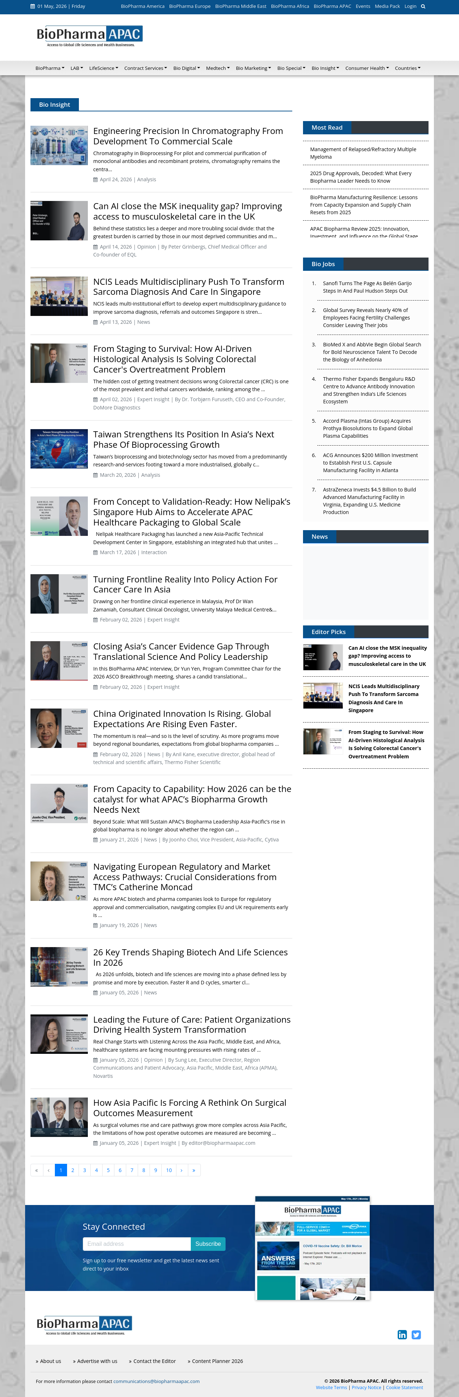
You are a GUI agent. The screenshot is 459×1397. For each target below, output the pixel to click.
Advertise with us (95, 1361)
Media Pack (387, 6)
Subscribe (208, 1244)
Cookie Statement (404, 1387)
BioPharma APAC (332, 6)
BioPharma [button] (48, 68)
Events (363, 6)
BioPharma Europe (190, 6)
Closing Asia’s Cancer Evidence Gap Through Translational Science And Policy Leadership (181, 651)
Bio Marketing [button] (251, 68)
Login (410, 6)
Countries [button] (406, 68)
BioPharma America (143, 6)
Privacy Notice (366, 1387)
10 (169, 1170)
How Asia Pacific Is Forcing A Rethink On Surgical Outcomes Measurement (190, 1107)
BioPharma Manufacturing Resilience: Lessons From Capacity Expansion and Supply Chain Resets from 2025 (364, 207)
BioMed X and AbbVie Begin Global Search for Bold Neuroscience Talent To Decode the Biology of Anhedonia (372, 352)
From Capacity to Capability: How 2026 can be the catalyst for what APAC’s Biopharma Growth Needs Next (192, 799)
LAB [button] (75, 68)
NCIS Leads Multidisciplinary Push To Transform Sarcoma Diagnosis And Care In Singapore (188, 286)
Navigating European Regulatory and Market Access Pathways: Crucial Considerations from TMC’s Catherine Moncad (185, 876)
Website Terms (331, 1387)
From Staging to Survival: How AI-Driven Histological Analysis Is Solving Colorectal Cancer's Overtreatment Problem (174, 358)
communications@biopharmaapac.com (156, 1381)
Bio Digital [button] (184, 68)
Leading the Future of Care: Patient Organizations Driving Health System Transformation (192, 1024)
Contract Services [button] (144, 68)
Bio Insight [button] (323, 68)
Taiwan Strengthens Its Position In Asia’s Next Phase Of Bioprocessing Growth (183, 439)
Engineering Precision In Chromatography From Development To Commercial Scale (188, 136)
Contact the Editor (152, 1361)
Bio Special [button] (289, 68)
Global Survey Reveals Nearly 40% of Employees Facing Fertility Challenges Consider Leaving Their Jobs (366, 317)
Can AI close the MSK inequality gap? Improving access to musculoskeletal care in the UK (187, 211)
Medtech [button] (216, 68)
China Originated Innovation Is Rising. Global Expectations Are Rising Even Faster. (182, 718)
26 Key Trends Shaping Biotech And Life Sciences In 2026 (190, 957)
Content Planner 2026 (215, 1361)
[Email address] (137, 1244)
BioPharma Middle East (240, 6)
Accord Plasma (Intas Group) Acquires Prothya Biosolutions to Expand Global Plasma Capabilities (368, 428)
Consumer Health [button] (365, 68)
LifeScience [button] (101, 68)
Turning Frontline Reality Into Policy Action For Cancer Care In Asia (185, 584)
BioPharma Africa (290, 6)
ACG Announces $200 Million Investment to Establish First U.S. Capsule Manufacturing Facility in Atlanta (370, 463)
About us (48, 1361)
